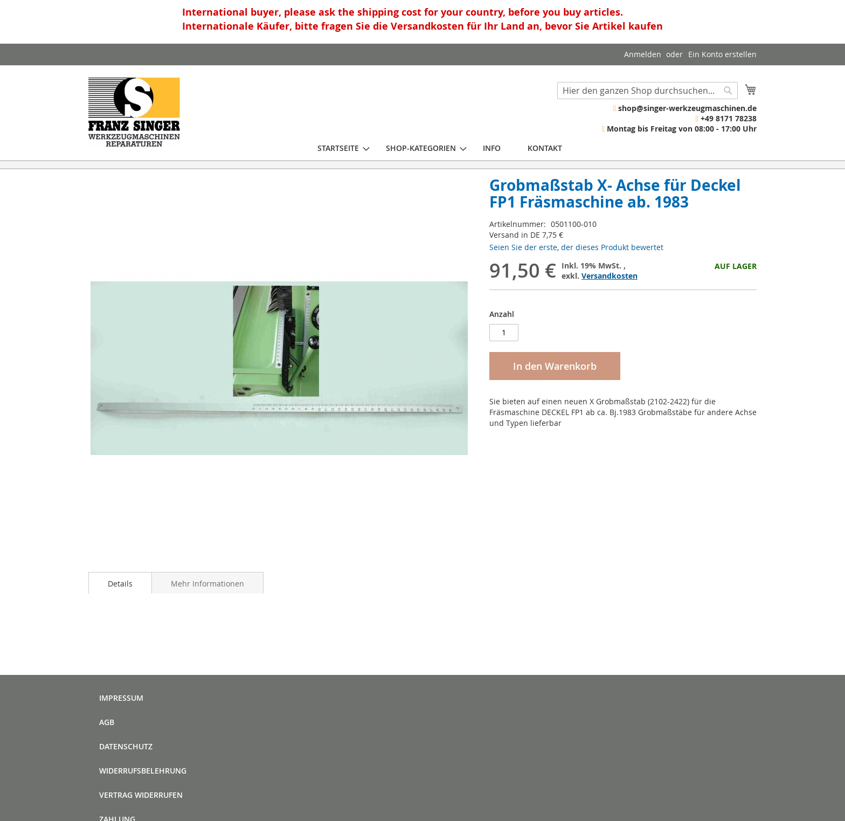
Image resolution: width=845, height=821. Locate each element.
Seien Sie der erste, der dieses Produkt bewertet (576, 247)
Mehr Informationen (207, 583)
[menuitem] (338, 148)
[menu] (440, 148)
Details (120, 583)
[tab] (120, 583)
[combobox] (647, 90)
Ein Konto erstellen (722, 54)
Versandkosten (609, 276)
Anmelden (642, 54)
